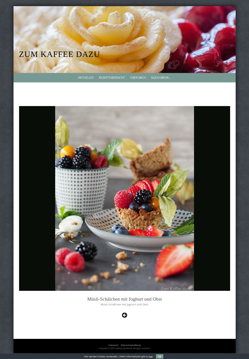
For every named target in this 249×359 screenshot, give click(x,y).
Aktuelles (86, 78)
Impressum (113, 345)
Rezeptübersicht (112, 78)
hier (151, 356)
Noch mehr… (161, 78)
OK (159, 356)
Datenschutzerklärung (131, 345)
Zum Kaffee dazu (59, 54)
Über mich (138, 78)
